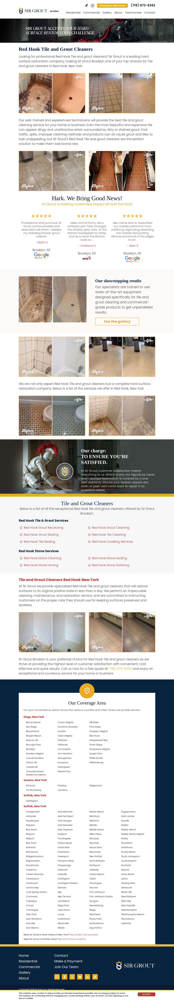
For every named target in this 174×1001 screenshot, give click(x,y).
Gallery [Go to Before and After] (107, 12)
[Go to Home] (40, 11)
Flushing (62, 785)
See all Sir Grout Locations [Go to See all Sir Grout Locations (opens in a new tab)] (72, 939)
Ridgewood (95, 785)
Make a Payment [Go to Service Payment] (68, 961)
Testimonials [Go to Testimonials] (133, 12)
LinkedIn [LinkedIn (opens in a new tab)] (87, 977)
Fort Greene (64, 749)
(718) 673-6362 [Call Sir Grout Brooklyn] (143, 5)
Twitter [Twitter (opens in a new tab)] (72, 977)
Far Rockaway (33, 789)
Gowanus (63, 762)
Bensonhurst (32, 731)
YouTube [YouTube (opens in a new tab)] (80, 977)
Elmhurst (30, 785)
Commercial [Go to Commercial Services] (91, 12)
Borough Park (33, 744)
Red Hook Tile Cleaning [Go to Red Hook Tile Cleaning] (109, 535)
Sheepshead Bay (98, 740)
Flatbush (62, 740)
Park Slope (95, 726)
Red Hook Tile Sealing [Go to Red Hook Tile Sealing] (39, 542)
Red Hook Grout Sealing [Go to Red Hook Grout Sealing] (41, 535)
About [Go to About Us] (118, 12)
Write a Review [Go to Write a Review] (86, 5)
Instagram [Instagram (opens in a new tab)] (57, 977)
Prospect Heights (98, 731)
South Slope (95, 744)
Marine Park (64, 771)
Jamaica (62, 789)
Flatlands (63, 744)
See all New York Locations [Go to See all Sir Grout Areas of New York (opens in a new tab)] (84, 934)
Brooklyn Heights (35, 753)
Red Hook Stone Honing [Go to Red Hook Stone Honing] (41, 565)
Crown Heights (65, 722)
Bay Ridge (31, 726)
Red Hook (94, 735)
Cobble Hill (31, 766)
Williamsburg (96, 762)
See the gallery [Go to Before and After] (117, 321)
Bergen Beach (33, 735)
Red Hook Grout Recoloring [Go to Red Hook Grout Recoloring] (43, 528)
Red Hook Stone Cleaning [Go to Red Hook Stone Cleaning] (42, 558)
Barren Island (33, 722)
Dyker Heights (65, 735)
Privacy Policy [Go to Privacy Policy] (109, 993)
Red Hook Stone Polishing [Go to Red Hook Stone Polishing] (110, 565)
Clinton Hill (31, 762)
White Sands (96, 758)
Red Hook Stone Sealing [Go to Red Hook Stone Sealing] (109, 558)
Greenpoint (64, 766)
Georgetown (64, 758)
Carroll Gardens (34, 758)
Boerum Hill (32, 740)
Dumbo (62, 731)
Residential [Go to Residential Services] (73, 12)
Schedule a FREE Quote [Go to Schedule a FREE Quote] (112, 5)
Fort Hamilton (65, 753)
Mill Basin (94, 722)
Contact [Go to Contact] (149, 12)
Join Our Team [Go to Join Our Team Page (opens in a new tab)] (66, 967)
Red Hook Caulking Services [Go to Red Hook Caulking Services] (112, 542)
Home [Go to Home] (24, 955)
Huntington (32, 800)
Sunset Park (95, 753)
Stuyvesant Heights (99, 749)
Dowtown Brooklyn (68, 726)
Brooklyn (30, 749)
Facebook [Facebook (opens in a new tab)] (64, 977)
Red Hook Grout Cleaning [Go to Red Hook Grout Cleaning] (110, 528)
